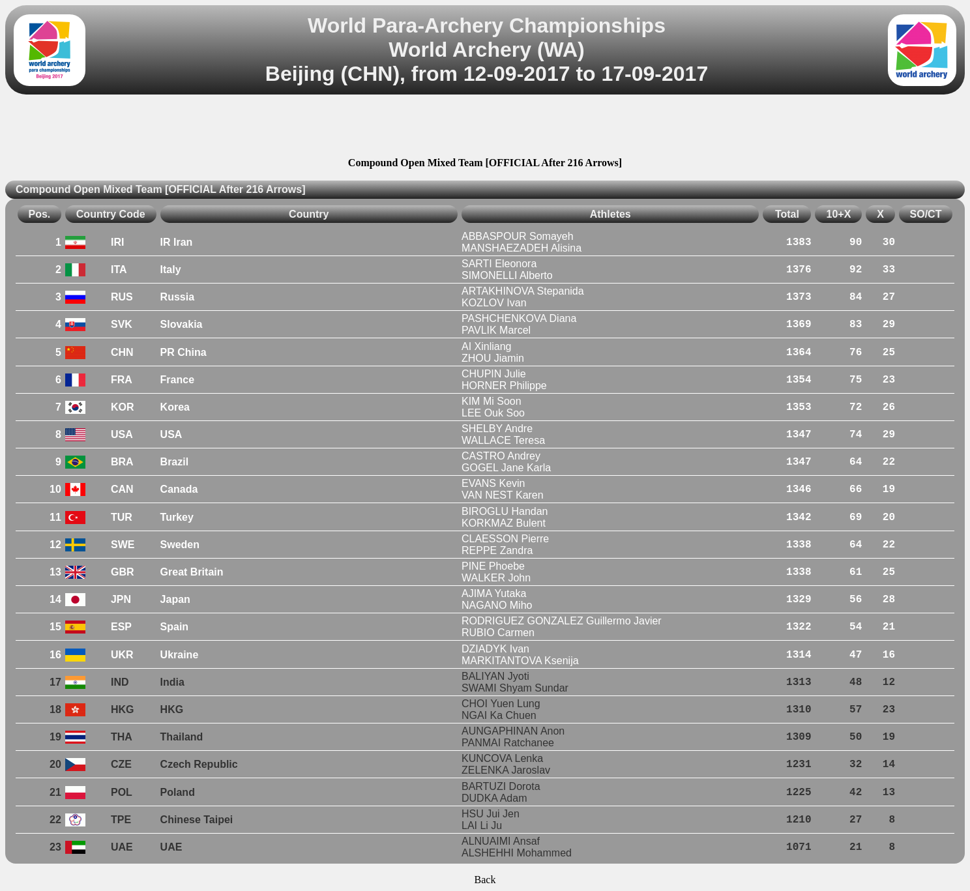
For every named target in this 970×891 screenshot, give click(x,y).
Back (485, 879)
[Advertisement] (485, 127)
